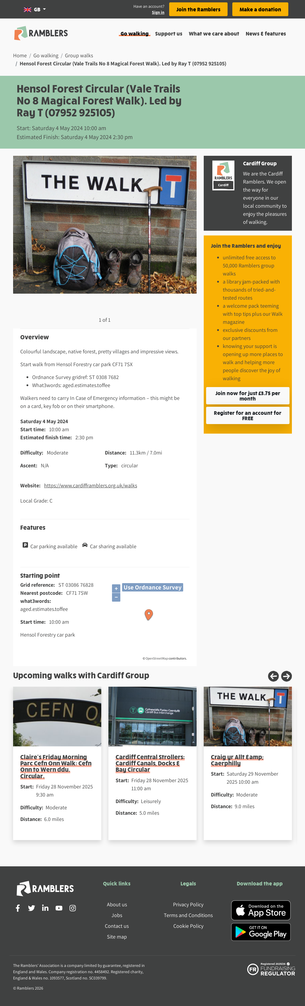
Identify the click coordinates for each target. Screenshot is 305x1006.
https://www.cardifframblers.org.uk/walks (90, 485)
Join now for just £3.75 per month (247, 395)
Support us (168, 33)
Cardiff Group (260, 163)
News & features (266, 33)
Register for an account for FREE (247, 415)
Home (20, 55)
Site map (117, 936)
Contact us (117, 925)
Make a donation (260, 9)
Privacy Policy (188, 904)
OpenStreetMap (157, 658)
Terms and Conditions (188, 915)
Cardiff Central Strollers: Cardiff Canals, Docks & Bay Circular (150, 763)
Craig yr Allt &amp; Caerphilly (237, 760)
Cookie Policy (188, 925)
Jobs (116, 915)
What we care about (214, 33)
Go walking (135, 33)
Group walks (79, 55)
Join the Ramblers (198, 9)
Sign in (158, 12)
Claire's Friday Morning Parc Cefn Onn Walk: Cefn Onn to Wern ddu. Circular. (55, 766)
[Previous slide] (273, 676)
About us (117, 904)
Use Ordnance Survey (153, 587)
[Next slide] (286, 676)
